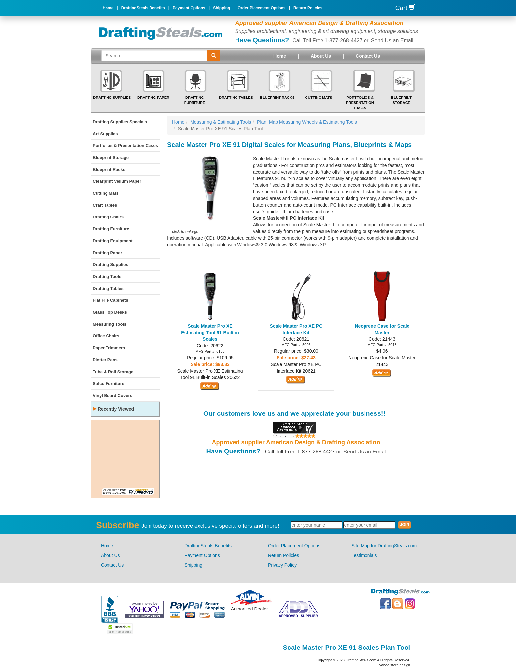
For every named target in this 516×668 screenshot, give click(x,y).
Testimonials (364, 555)
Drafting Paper (153, 97)
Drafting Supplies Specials (120, 121)
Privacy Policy (282, 565)
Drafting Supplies (112, 97)
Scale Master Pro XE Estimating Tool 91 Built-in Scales (210, 332)
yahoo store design (394, 665)
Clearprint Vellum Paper (117, 181)
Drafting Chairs (108, 217)
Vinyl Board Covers (112, 395)
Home (108, 8)
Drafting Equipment (113, 240)
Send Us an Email (392, 40)
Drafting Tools (107, 276)
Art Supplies (105, 133)
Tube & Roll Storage (113, 371)
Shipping (221, 8)
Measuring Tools (109, 324)
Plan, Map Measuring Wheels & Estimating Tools (307, 122)
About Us (321, 56)
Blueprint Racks (277, 97)
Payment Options (189, 8)
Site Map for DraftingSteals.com (384, 545)
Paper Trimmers (109, 347)
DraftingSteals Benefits (143, 8)
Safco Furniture (108, 383)
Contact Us (368, 56)
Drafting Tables (236, 97)
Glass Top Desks (110, 312)
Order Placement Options (262, 8)
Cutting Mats (318, 97)
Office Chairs (106, 336)
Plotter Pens (105, 359)
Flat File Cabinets (110, 300)
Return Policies (307, 8)
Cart (405, 7)
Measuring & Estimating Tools (220, 122)
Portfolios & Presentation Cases (360, 103)
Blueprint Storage (111, 157)
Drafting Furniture (111, 228)
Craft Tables (105, 205)
